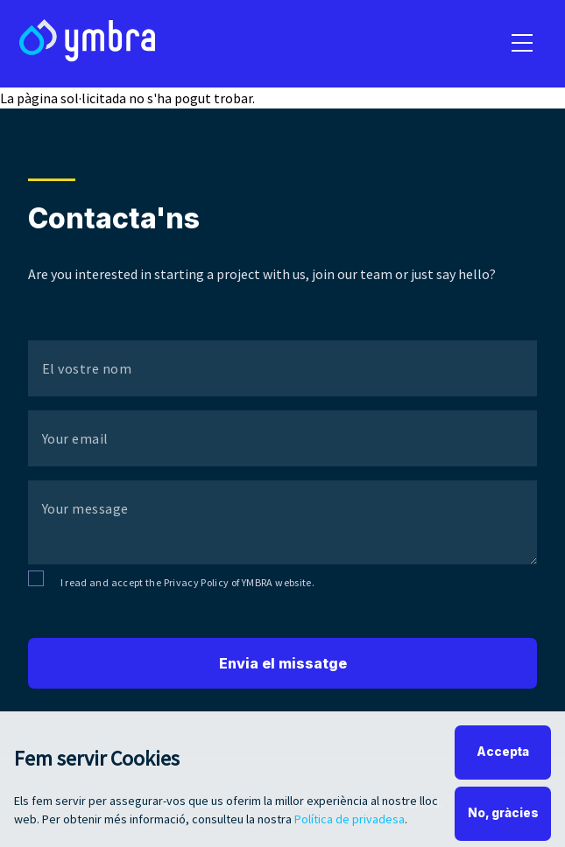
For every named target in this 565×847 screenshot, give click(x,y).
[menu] (522, 43)
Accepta (503, 758)
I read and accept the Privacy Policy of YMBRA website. (187, 582)
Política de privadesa (349, 825)
